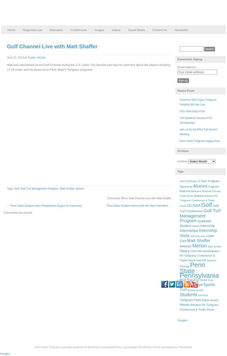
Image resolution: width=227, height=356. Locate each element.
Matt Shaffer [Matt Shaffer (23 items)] (198, 240)
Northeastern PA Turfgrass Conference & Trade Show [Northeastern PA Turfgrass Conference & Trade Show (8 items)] (200, 255)
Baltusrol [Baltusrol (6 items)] (196, 191)
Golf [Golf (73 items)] (206, 205)
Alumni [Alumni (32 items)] (200, 185)
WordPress (94, 347)
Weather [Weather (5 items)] (214, 300)
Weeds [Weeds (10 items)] (185, 305)
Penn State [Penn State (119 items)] (192, 267)
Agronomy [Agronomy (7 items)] (186, 186)
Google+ (182, 320)
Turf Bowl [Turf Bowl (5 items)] (203, 295)
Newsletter (181, 30)
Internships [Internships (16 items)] (189, 230)
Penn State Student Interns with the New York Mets (139, 205)
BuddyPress (114, 347)
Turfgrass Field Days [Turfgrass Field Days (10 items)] (194, 300)
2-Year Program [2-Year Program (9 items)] (208, 181)
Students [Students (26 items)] (188, 294)
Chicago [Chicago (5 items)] (216, 191)
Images (99, 30)
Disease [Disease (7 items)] (199, 195)
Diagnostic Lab (32, 30)
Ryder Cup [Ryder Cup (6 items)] (207, 279)
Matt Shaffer (67, 188)
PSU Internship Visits (192, 111)
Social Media (136, 30)
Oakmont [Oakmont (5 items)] (211, 260)
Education (56, 30)
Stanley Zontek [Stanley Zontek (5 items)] (195, 290)
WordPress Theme (149, 347)
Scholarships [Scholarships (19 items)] (191, 284)
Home (11, 30)
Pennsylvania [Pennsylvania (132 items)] (199, 275)
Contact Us (160, 30)
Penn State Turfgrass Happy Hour (200, 141)
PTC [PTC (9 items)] (197, 280)
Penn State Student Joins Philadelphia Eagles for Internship (44, 205)
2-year (31, 57)
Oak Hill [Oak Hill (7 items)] (201, 260)
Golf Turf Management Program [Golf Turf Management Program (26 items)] (200, 215)
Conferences (78, 30)
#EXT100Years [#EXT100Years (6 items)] (188, 181)
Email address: (187, 67)
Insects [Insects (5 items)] (195, 226)
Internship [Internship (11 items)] (207, 226)
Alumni (41, 57)
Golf (16, 188)
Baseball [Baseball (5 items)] (206, 191)
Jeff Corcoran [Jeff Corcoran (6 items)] (198, 236)
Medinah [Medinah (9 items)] (186, 246)
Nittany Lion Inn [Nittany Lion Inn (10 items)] (191, 251)
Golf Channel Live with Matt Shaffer (52, 46)
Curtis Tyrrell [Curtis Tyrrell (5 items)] (186, 196)
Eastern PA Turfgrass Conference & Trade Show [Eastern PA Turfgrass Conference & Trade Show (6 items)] (198, 201)
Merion (80, 188)
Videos (116, 30)
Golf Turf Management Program (40, 188)
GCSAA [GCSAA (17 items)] (194, 205)
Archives (182, 161)
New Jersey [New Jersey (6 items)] (214, 246)
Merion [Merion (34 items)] (199, 246)
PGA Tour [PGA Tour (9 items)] (186, 280)
